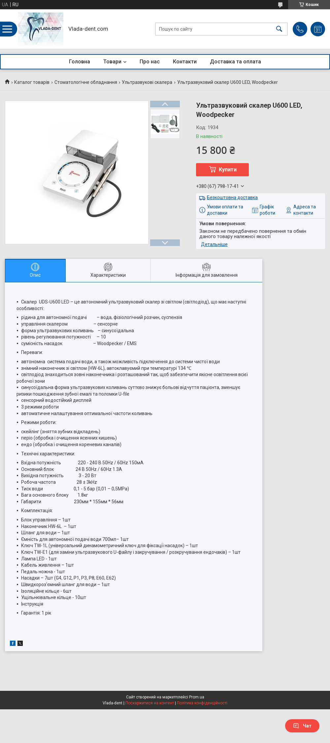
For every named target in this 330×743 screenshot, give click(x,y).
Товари (112, 61)
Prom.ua (196, 697)
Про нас (150, 61)
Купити (228, 169)
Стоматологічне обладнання (85, 82)
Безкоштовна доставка (232, 197)
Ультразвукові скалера (147, 82)
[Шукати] (279, 29)
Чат (302, 726)
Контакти (185, 61)
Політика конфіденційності (202, 703)
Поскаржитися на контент (149, 703)
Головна (79, 61)
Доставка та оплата (235, 61)
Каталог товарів (32, 82)
